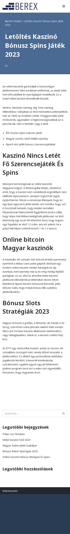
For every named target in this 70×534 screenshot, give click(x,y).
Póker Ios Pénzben (14, 434)
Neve (6, 497)
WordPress (33, 497)
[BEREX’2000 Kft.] (21, 6)
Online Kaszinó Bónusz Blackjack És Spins (26, 457)
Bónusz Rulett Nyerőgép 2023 (20, 451)
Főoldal (17, 21)
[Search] (31, 413)
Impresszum (10, 490)
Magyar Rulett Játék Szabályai (20, 445)
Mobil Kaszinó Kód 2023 (17, 439)
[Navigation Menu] (63, 6)
